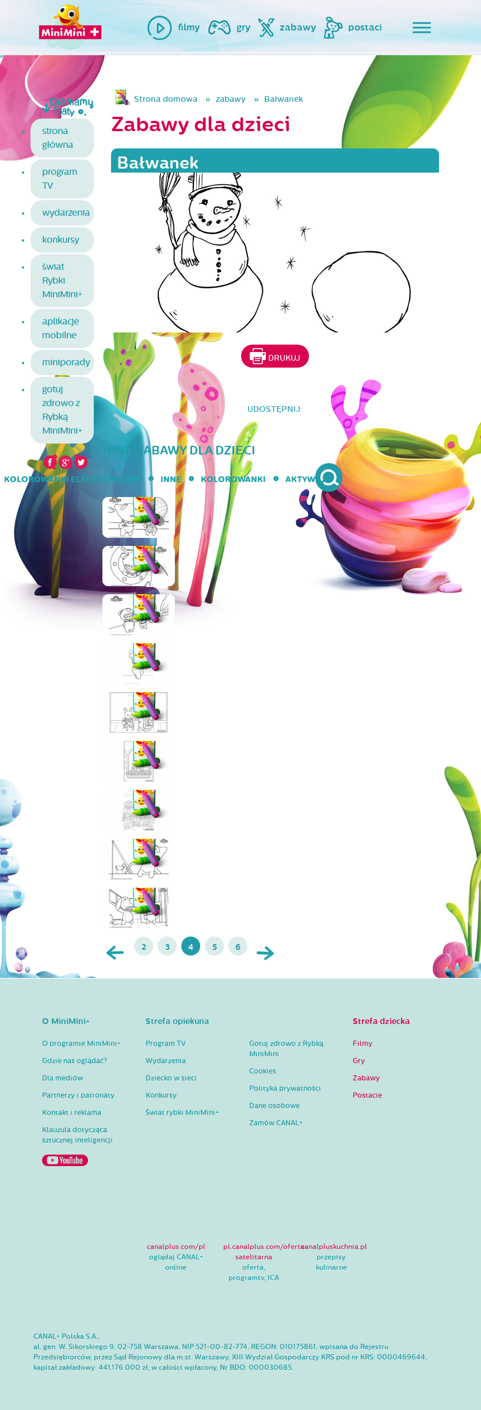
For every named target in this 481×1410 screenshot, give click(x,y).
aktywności (313, 479)
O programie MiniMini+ (81, 1043)
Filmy (362, 1043)
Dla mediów (62, 1078)
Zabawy (366, 1078)
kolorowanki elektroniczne (72, 479)
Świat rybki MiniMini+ (182, 1112)
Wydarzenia (166, 1060)
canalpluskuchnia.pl (334, 1247)
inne (171, 479)
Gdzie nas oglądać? (74, 1060)
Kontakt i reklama (71, 1112)
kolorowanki (233, 479)
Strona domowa (165, 99)
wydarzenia (66, 212)
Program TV (166, 1043)
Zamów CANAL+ (276, 1122)
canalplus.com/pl (176, 1247)
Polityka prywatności (285, 1088)
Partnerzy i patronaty (78, 1095)
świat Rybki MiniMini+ (62, 280)
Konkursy (161, 1095)
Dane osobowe (274, 1105)
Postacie (367, 1095)
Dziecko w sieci (171, 1078)
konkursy (60, 239)
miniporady (66, 362)
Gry (359, 1060)
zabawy (231, 99)
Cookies (262, 1071)
